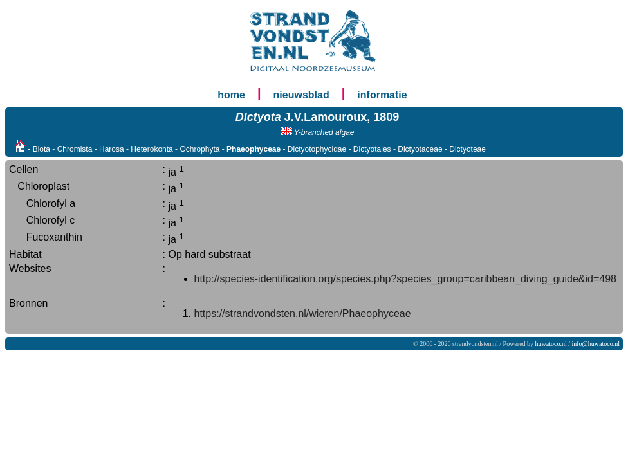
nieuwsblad (301, 94)
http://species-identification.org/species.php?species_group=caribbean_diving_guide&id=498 (405, 278)
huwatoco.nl (551, 343)
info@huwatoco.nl (596, 343)
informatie (382, 94)
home (231, 94)
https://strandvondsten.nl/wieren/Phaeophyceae (302, 313)
